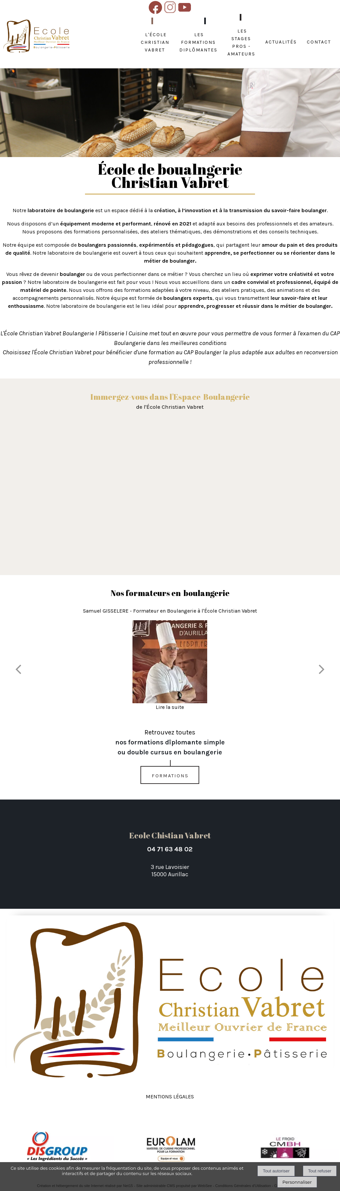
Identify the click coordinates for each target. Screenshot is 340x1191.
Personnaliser (297, 1182)
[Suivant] (322, 669)
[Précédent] (18, 669)
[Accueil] (36, 37)
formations (170, 775)
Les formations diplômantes (198, 41)
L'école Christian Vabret (155, 41)
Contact (319, 41)
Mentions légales (170, 1095)
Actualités (281, 41)
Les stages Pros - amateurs (241, 42)
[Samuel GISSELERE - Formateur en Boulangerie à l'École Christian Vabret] (170, 661)
